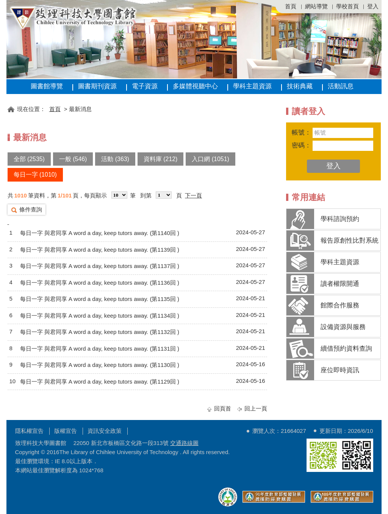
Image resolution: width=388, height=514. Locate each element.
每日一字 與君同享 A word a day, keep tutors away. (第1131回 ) (99, 348)
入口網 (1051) (210, 159)
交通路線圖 (184, 443)
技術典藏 (300, 86)
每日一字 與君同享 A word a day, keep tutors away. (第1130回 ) (99, 365)
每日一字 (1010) (35, 174)
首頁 (290, 6)
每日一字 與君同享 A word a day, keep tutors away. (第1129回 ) (99, 381)
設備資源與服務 (343, 327)
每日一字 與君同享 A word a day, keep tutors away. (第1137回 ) (99, 266)
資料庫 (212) (161, 159)
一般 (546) (73, 159)
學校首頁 (347, 6)
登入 (373, 6)
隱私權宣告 (29, 431)
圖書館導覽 (47, 86)
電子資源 (145, 86)
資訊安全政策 (105, 431)
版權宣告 (65, 431)
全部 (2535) (29, 159)
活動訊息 (341, 86)
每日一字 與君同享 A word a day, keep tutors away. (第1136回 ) (99, 282)
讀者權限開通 (340, 283)
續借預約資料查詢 (346, 348)
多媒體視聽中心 (195, 86)
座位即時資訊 (340, 370)
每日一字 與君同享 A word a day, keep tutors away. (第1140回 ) (99, 233)
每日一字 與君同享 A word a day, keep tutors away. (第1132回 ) (99, 332)
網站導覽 (316, 6)
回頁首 (222, 408)
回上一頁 (255, 408)
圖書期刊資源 (97, 86)
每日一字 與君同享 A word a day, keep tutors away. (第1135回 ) (99, 299)
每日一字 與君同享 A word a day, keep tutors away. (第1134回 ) (99, 315)
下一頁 (193, 195)
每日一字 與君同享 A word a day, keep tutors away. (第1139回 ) (99, 249)
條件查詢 (30, 209)
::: (10, 97)
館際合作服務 (340, 305)
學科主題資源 (252, 86)
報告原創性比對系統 (350, 240)
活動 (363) (115, 159)
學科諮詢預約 (340, 219)
